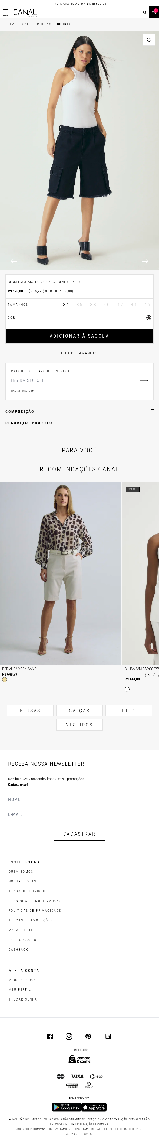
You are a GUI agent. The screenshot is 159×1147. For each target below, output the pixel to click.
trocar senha (23, 999)
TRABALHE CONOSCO (28, 891)
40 (107, 305)
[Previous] (14, 261)
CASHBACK (18, 950)
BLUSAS (30, 710)
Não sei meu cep (22, 390)
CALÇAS (79, 710)
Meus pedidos (22, 980)
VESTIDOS (79, 725)
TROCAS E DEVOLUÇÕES (31, 920)
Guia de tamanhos (79, 353)
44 (134, 305)
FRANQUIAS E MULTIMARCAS (35, 901)
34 (66, 305)
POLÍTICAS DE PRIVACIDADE (35, 911)
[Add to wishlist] (149, 40)
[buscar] (145, 12)
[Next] (145, 261)
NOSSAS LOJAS (23, 881)
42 (120, 305)
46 (147, 305)
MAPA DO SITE (22, 930)
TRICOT (129, 710)
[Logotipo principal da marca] (25, 13)
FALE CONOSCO (23, 940)
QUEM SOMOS (21, 872)
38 (93, 305)
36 (80, 305)
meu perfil (20, 990)
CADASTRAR (79, 834)
